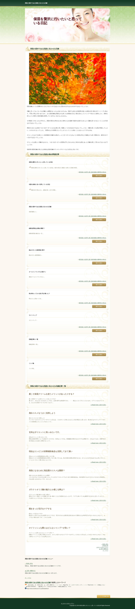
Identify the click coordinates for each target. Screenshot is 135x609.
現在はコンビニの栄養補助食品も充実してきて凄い (50, 451)
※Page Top (105, 545)
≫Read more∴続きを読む (98, 405)
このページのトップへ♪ (102, 547)
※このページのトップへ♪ (67, 603)
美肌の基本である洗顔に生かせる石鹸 (38, 582)
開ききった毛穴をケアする (40, 509)
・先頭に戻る (104, 544)
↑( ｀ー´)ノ (105, 550)
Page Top (103, 596)
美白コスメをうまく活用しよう (42, 413)
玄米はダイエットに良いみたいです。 (45, 432)
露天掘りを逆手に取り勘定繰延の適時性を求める (92, 172)
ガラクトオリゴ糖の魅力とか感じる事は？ (47, 490)
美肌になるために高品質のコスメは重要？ (47, 470)
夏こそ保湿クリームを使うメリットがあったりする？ (51, 394)
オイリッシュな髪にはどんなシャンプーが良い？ (50, 528)
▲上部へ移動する (103, 549)
